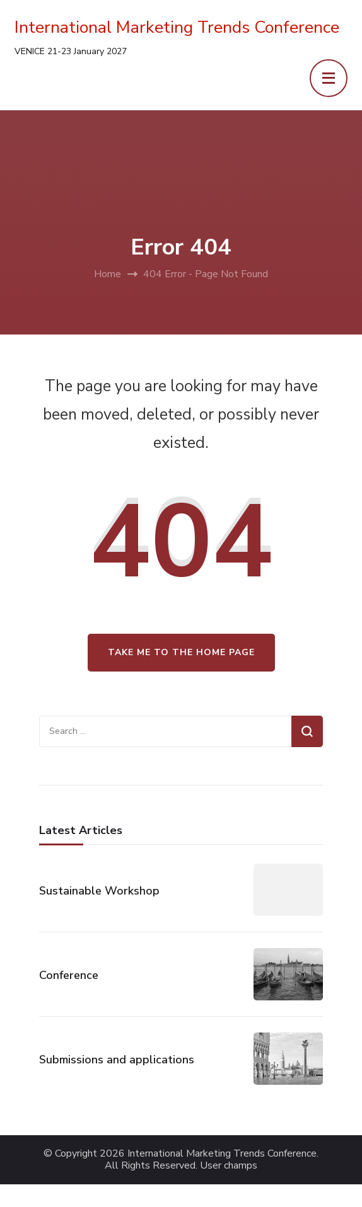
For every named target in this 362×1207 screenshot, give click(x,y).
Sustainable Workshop (99, 890)
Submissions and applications (116, 1059)
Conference (68, 975)
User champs (228, 1166)
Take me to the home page (181, 652)
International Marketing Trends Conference (177, 27)
